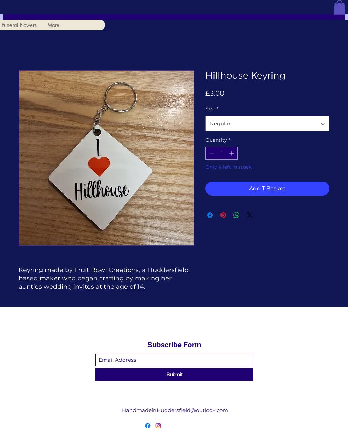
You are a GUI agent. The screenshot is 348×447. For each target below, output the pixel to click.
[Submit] (174, 374)
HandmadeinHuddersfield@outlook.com (175, 410)
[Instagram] (158, 425)
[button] (339, 7)
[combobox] (267, 123)
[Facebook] (147, 425)
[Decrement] (210, 153)
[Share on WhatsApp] (236, 215)
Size (211, 108)
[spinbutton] (221, 153)
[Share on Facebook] (210, 215)
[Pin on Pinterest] (223, 215)
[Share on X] (250, 215)
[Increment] (232, 153)
